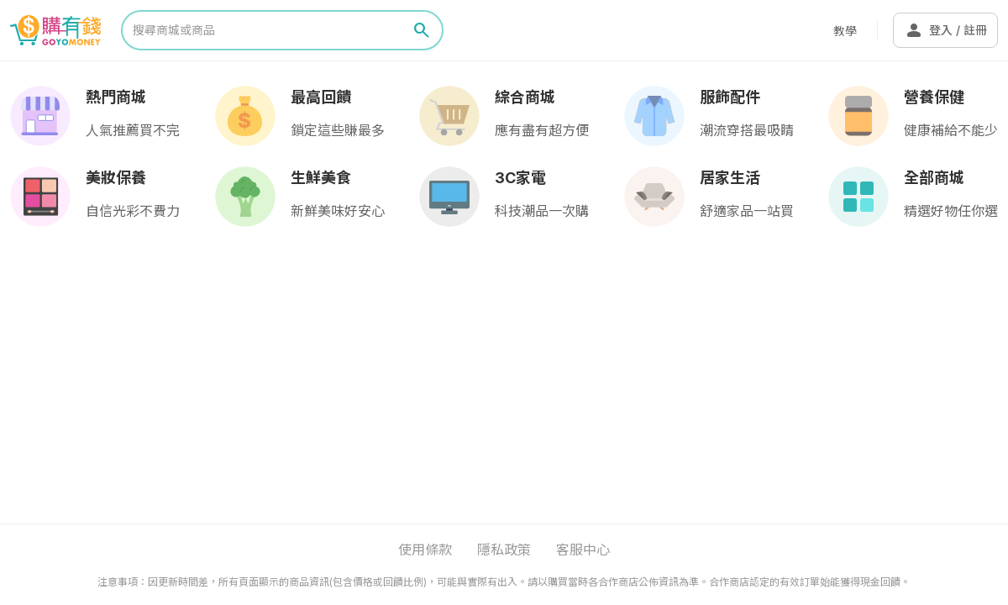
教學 (845, 31)
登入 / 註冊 (945, 30)
